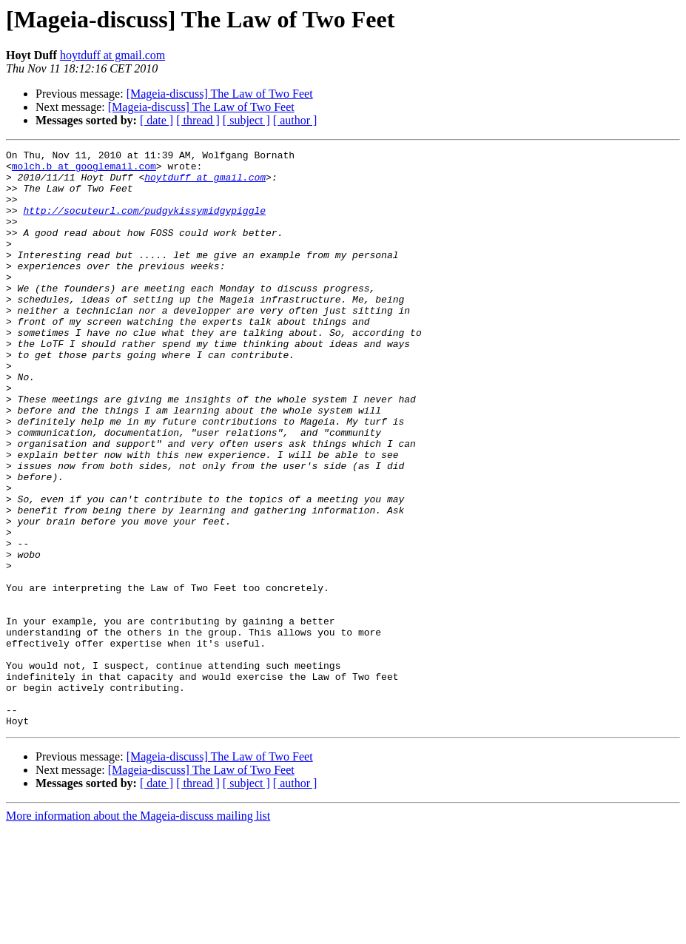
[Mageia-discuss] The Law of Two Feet (220, 93)
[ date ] (156, 120)
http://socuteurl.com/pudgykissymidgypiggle (144, 223)
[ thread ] (198, 120)
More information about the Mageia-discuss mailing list (138, 931)
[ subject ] (246, 120)
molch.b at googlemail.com (84, 170)
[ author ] (295, 120)
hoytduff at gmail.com (112, 55)
